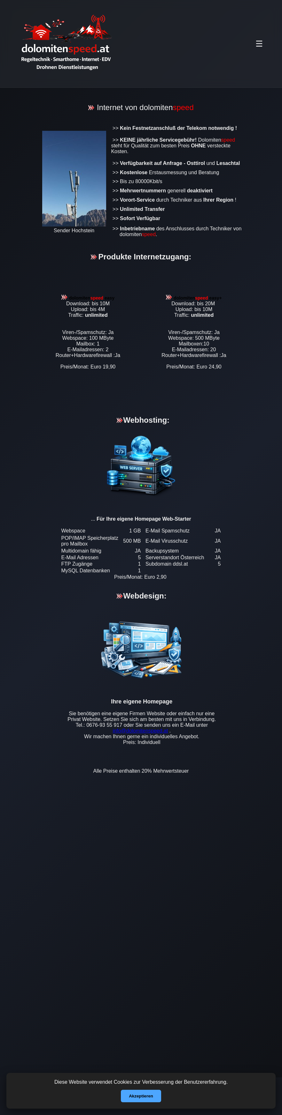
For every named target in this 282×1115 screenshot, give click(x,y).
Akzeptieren (141, 1096)
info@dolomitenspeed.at (140, 730)
